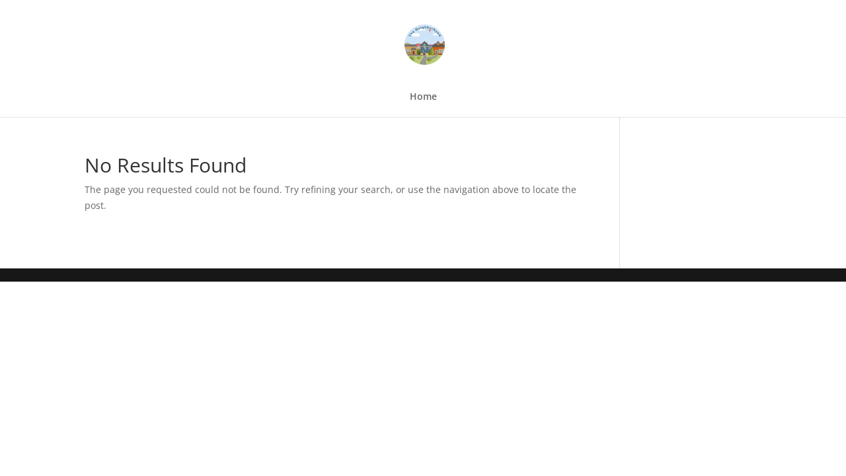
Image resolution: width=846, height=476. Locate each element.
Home (423, 97)
